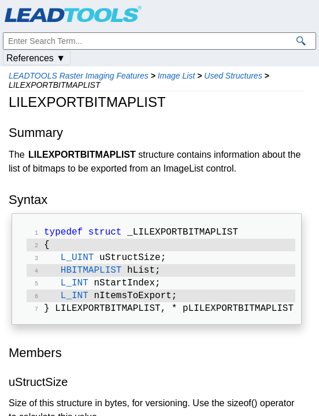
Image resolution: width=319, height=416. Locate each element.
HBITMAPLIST (91, 275)
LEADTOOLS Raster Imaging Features (79, 75)
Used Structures (233, 75)
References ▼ (35, 58)
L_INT (74, 289)
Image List (176, 75)
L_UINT (77, 261)
